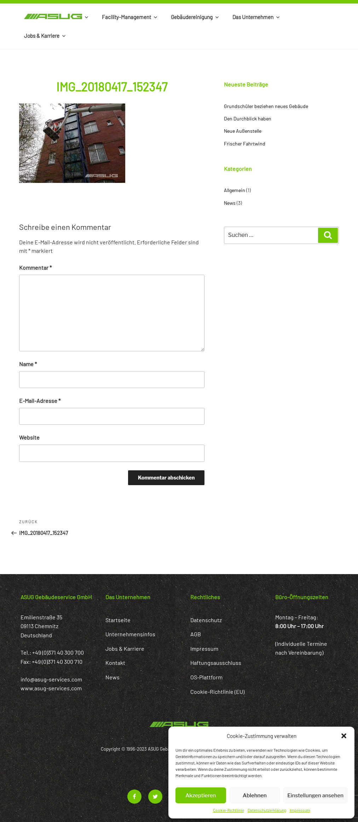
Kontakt (115, 662)
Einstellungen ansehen (315, 795)
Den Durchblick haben (247, 118)
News (230, 203)
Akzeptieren (200, 795)
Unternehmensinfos (130, 634)
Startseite (118, 619)
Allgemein (234, 190)
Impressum (300, 810)
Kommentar (35, 267)
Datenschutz (206, 619)
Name (28, 364)
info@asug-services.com (51, 679)
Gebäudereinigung (195, 17)
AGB (195, 634)
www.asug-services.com (51, 688)
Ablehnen (255, 795)
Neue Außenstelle (242, 131)
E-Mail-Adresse (39, 400)
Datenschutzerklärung (267, 810)
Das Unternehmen (256, 17)
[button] (343, 735)
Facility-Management (130, 17)
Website (29, 437)
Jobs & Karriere (45, 35)
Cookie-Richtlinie (228, 810)
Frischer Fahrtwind (244, 144)
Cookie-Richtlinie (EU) (217, 691)
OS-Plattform (206, 677)
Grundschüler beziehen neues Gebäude (266, 106)
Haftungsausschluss (215, 662)
